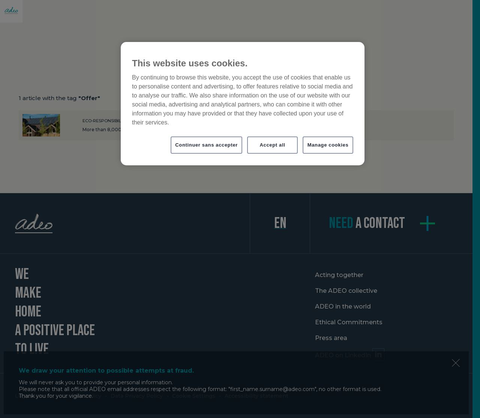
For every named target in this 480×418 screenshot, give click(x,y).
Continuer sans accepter (206, 145)
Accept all (272, 145)
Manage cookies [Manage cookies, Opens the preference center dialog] (328, 145)
